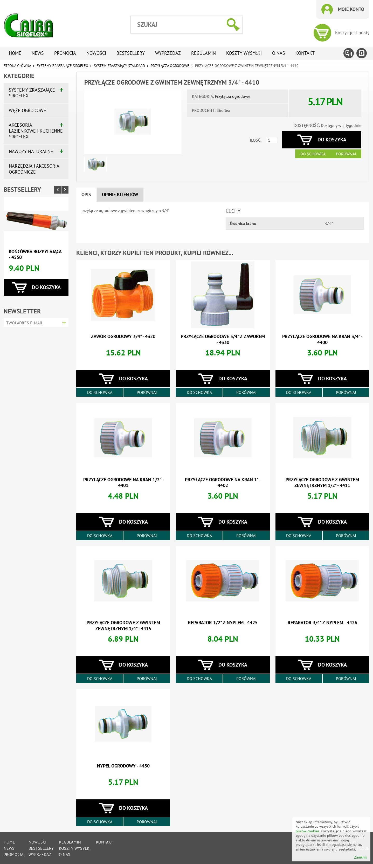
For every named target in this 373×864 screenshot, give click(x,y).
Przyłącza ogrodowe (170, 65)
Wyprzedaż (168, 53)
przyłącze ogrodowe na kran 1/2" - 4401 (123, 483)
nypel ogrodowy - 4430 (123, 766)
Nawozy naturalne (31, 151)
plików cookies (307, 831)
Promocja (65, 53)
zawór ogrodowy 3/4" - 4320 (123, 336)
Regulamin (203, 53)
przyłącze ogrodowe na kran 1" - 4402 (223, 483)
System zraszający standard (119, 65)
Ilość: (255, 140)
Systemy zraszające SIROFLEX (62, 65)
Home (15, 53)
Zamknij (360, 857)
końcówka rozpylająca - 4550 (35, 254)
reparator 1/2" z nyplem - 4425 (223, 623)
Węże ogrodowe (27, 110)
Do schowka (313, 153)
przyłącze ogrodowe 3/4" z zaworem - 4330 (223, 339)
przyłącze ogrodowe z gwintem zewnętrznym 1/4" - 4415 (123, 626)
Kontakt (305, 53)
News (38, 53)
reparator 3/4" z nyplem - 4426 (322, 623)
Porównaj (346, 153)
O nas (278, 53)
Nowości (96, 53)
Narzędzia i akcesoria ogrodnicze (34, 169)
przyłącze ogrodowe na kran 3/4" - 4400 (322, 339)
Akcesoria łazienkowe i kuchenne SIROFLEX (36, 131)
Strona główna (17, 65)
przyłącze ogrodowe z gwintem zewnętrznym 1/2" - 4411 (322, 483)
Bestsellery (130, 53)
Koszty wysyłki (244, 53)
